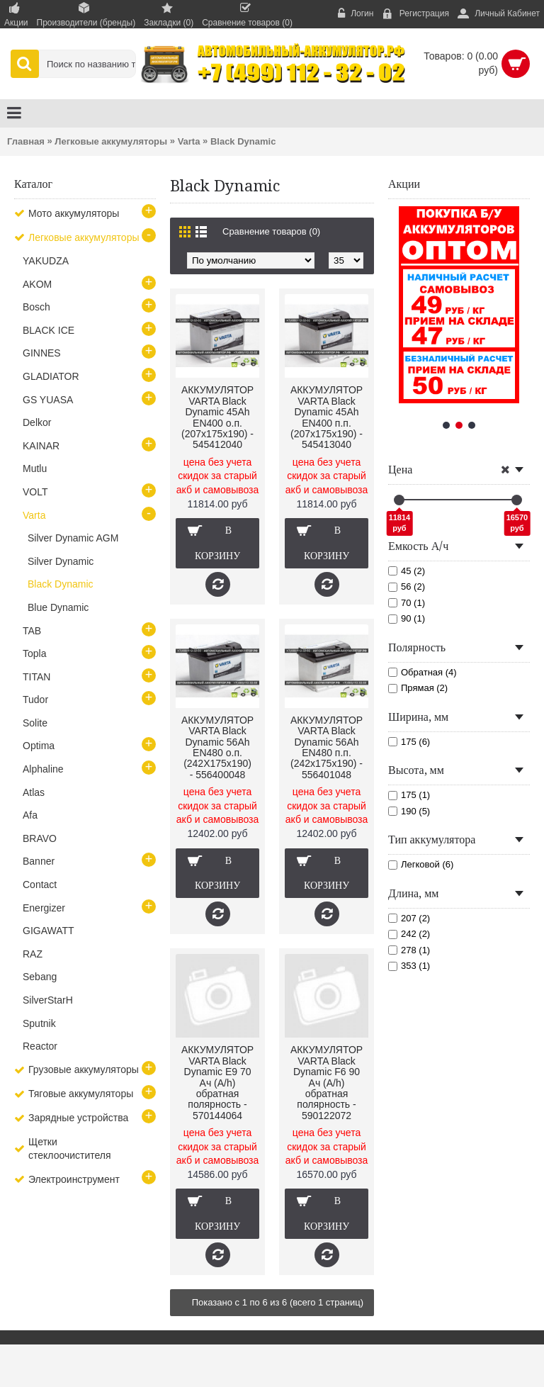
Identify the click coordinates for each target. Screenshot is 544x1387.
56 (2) (406, 586)
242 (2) (409, 933)
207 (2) (409, 918)
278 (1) (409, 950)
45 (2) (406, 571)
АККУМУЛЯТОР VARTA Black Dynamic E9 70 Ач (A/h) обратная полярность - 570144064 (217, 1082)
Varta (189, 141)
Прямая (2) (418, 688)
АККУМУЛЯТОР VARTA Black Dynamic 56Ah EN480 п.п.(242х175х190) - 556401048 (326, 747)
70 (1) (406, 602)
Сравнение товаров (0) (271, 231)
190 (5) (409, 811)
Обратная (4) (422, 672)
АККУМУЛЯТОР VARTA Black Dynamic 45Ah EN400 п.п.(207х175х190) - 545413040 (326, 417)
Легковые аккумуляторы (111, 141)
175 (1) (409, 795)
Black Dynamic (243, 141)
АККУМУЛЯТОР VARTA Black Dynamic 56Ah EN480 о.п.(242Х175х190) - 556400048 (217, 747)
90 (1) (406, 618)
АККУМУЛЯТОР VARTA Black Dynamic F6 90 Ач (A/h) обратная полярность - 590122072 (326, 1082)
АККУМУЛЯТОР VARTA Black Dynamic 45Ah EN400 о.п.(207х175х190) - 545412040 (217, 417)
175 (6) (409, 741)
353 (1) (409, 965)
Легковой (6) (420, 864)
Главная (26, 141)
